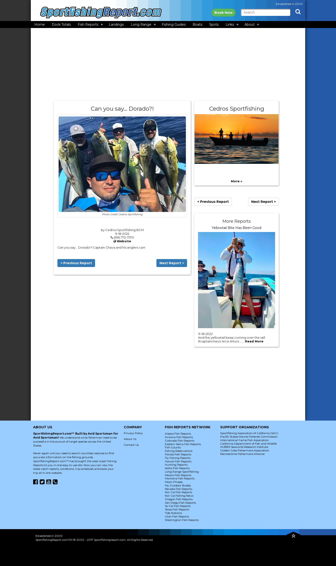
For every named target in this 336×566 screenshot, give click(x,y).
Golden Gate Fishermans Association (244, 450)
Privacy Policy (133, 433)
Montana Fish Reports (180, 478)
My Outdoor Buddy (178, 485)
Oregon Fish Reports (179, 499)
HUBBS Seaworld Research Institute (244, 447)
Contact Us (131, 444)
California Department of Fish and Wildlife (248, 443)
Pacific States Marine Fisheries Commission (249, 436)
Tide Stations (173, 513)
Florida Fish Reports (178, 454)
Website (124, 241)
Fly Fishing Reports (178, 458)
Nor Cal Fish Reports (178, 492)
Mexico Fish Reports (178, 475)
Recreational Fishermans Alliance (242, 454)
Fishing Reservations (178, 451)
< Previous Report (76, 263)
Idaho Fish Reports (177, 468)
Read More (254, 341)
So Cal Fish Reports (178, 506)
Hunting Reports (176, 464)
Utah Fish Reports (177, 516)
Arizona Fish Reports (179, 437)
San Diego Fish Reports (180, 502)
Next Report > (171, 263)
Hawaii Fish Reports (178, 461)
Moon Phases (174, 482)
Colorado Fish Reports (179, 440)
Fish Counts (173, 447)
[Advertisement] (167, 64)
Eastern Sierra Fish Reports (183, 444)
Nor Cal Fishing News (179, 495)
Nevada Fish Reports (178, 489)
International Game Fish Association (244, 440)
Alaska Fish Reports (178, 433)
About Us (130, 439)
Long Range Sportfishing (182, 471)
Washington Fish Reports (182, 520)
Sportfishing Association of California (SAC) (249, 433)
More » (236, 181)
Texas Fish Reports (177, 509)
